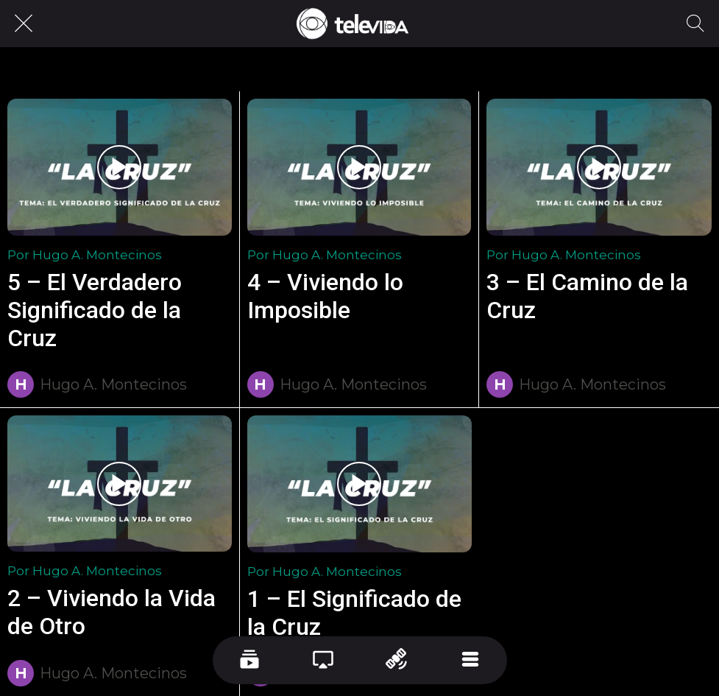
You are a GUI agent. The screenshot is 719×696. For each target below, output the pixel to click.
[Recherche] (695, 23)
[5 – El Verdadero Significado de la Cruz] (119, 167)
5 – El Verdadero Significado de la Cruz (94, 310)
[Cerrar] (23, 23)
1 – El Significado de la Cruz (354, 613)
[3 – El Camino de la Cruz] (599, 167)
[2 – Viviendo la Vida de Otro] (119, 483)
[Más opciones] (470, 660)
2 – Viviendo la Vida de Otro (111, 612)
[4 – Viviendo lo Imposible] (359, 167)
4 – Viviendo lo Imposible (325, 296)
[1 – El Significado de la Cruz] (359, 483)
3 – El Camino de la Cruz (587, 296)
